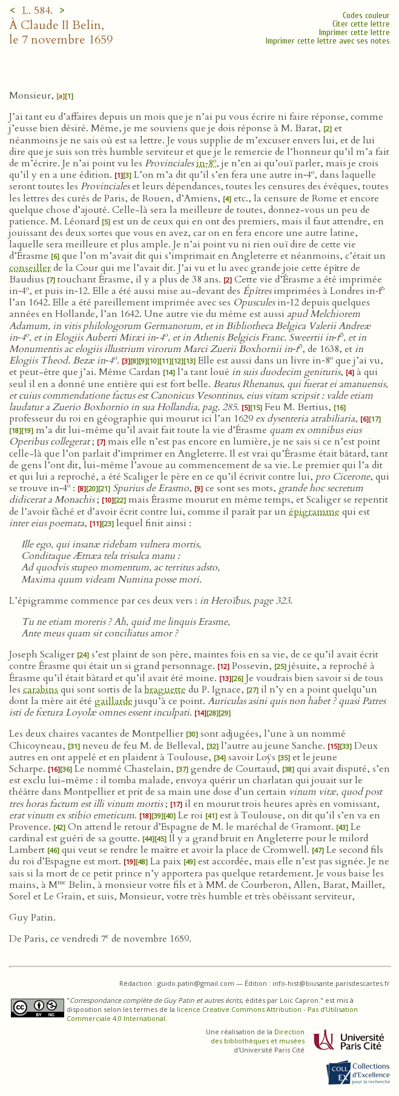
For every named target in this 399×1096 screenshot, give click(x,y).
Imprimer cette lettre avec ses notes (328, 41)
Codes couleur (366, 15)
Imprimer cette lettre (354, 32)
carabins (40, 689)
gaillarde (113, 701)
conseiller (30, 268)
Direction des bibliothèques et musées (258, 1036)
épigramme (314, 511)
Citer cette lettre (361, 24)
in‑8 (206, 163)
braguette (165, 689)
